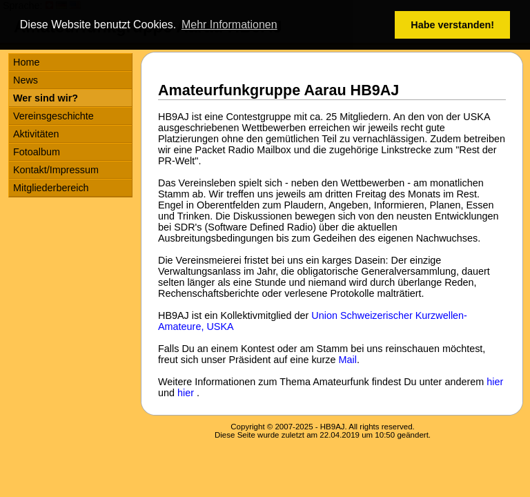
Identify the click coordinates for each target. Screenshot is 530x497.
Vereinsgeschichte (53, 115)
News (25, 80)
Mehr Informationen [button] (229, 24)
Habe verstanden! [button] (452, 24)
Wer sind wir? (45, 98)
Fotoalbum (36, 151)
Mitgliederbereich (51, 187)
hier (495, 381)
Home (26, 62)
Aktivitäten (36, 133)
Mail (348, 359)
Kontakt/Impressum (56, 169)
